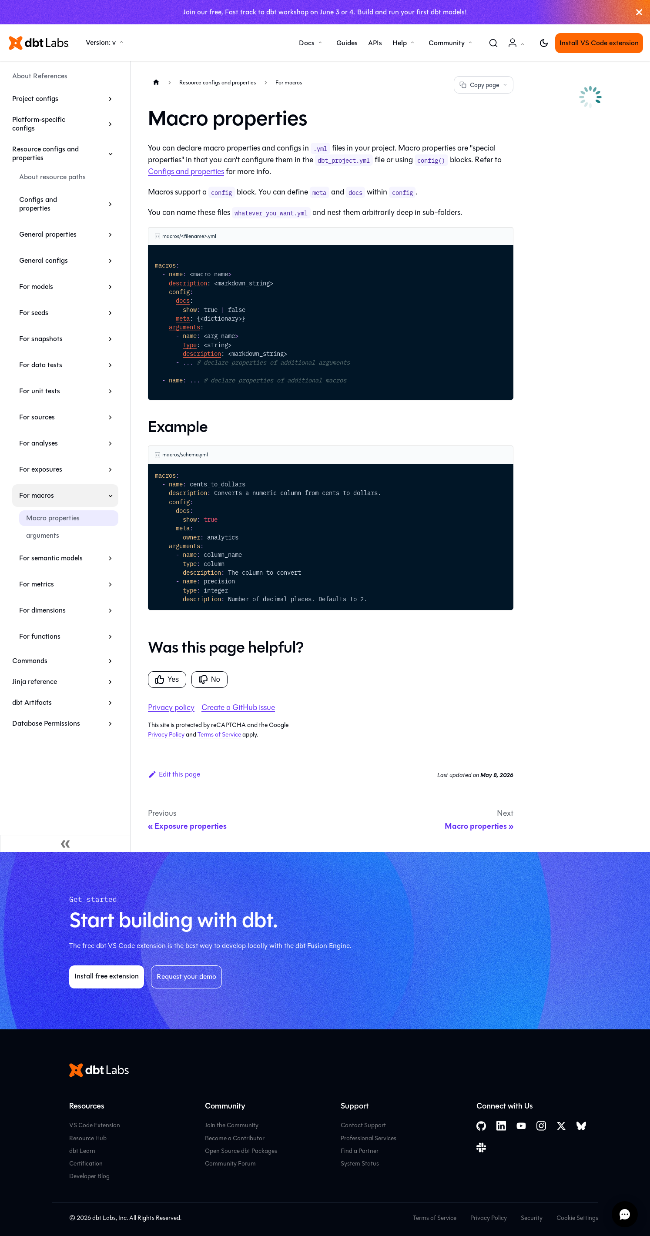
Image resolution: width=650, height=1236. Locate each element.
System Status (360, 1163)
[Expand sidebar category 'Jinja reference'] (110, 681)
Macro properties (53, 518)
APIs (375, 43)
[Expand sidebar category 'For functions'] (110, 636)
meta (183, 318)
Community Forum (230, 1163)
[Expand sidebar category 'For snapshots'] (110, 339)
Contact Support (363, 1125)
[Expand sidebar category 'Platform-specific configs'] (110, 124)
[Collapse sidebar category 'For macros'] (110, 495)
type (190, 344)
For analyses (38, 443)
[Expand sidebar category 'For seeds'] (110, 312)
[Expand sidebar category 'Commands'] (110, 660)
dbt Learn (82, 1151)
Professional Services (368, 1138)
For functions (39, 636)
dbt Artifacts (32, 702)
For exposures (40, 469)
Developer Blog (89, 1176)
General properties (48, 234)
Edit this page (174, 774)
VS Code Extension (94, 1125)
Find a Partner (360, 1151)
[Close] (639, 12)
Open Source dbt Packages (241, 1151)
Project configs (35, 99)
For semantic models (51, 558)
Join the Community (231, 1125)
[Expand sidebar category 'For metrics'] (110, 584)
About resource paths (52, 177)
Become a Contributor (235, 1138)
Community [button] (447, 43)
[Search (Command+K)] (493, 43)
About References (39, 76)
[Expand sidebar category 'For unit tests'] (110, 391)
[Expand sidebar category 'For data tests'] (110, 365)
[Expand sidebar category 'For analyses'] (110, 443)
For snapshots (41, 339)
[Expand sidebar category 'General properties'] (110, 234)
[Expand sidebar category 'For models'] (110, 286)
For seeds (33, 313)
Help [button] (399, 43)
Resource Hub (88, 1138)
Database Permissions (46, 723)
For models (36, 286)
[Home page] (156, 82)
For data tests (40, 365)
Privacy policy (171, 707)
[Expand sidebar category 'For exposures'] (110, 469)
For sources (37, 417)
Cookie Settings (577, 1218)
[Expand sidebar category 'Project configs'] (110, 98)
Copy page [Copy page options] (483, 85)
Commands (29, 661)
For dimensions (42, 610)
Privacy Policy (166, 734)
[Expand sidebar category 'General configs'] (110, 260)
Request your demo (186, 976)
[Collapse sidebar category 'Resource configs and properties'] (110, 153)
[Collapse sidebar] (65, 843)
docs (183, 300)
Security (532, 1218)
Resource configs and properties (45, 153)
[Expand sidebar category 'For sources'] (110, 417)
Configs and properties (38, 203)
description (188, 282)
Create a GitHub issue (238, 707)
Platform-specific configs (38, 123)
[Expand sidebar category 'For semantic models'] (110, 558)
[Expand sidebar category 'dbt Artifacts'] (110, 702)
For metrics (36, 584)
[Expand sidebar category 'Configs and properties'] (110, 204)
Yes (167, 679)
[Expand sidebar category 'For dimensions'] (110, 610)
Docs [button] (307, 43)
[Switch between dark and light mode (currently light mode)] (543, 43)
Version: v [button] (101, 42)
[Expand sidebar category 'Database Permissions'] (110, 723)
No (209, 679)
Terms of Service (219, 734)
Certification (86, 1163)
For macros (36, 495)
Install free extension (106, 976)
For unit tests (39, 391)
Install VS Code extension (599, 43)
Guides (347, 43)
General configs (43, 260)
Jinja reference (34, 682)
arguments (42, 535)
